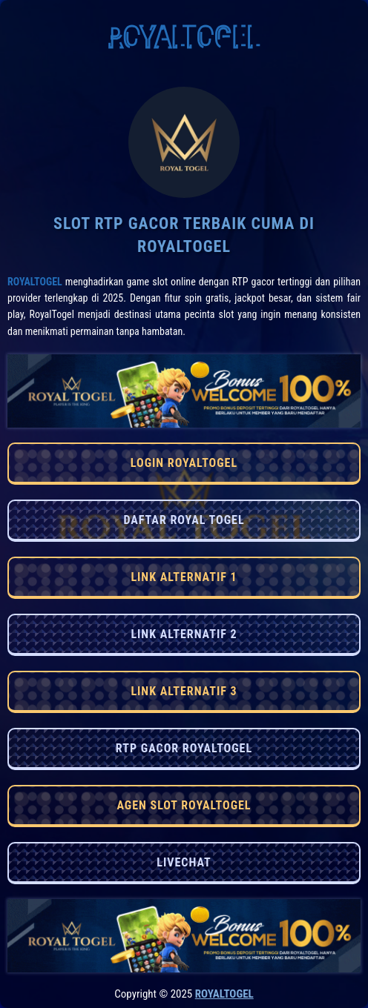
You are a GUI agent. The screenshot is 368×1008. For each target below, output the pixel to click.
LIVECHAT (184, 862)
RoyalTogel (34, 282)
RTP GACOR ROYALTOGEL (184, 748)
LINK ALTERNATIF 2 (184, 634)
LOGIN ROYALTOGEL (184, 463)
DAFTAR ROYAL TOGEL (183, 520)
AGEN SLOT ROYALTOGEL (183, 805)
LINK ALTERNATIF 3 (184, 691)
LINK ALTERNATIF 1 (184, 577)
